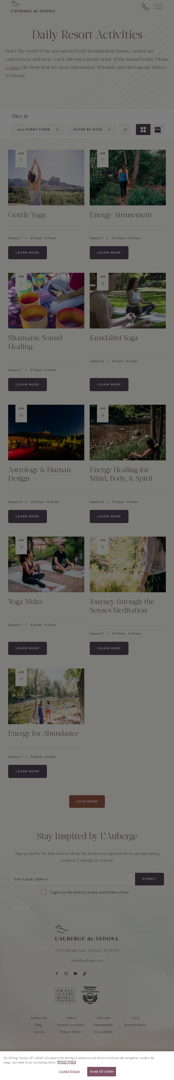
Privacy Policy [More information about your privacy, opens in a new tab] (67, 1064)
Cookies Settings (69, 1073)
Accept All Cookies (101, 1073)
